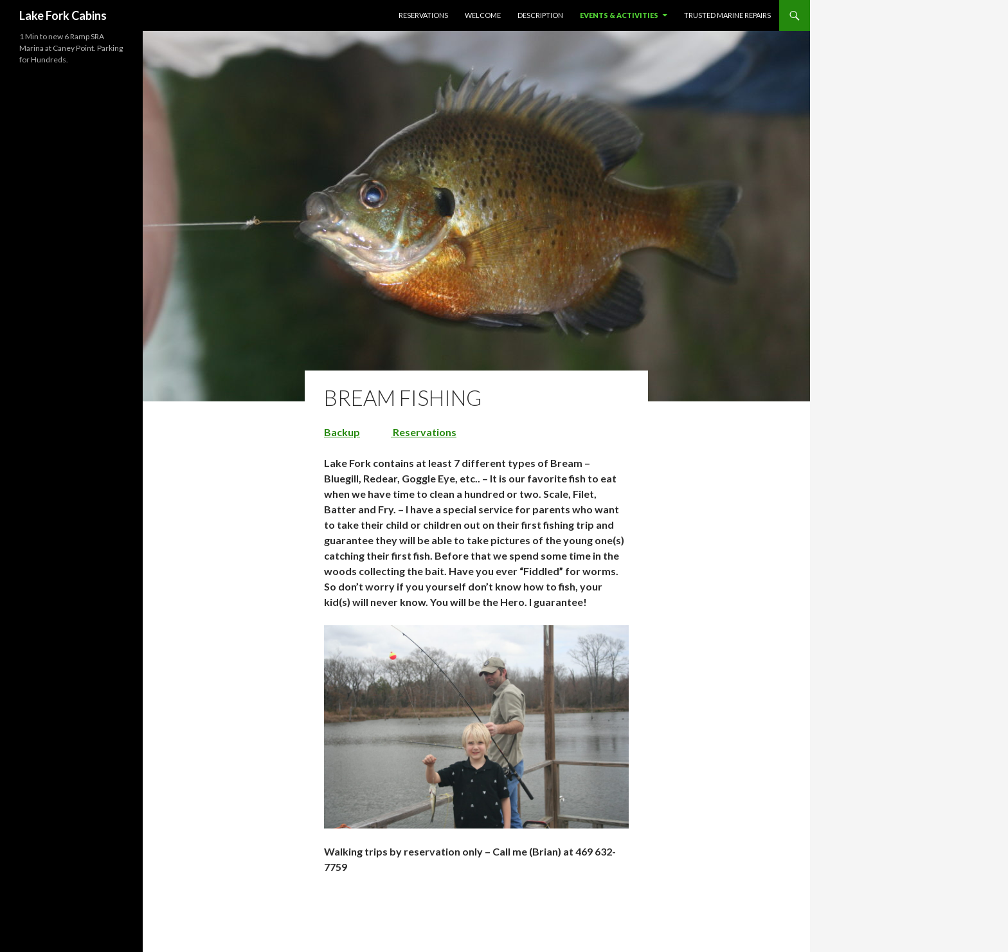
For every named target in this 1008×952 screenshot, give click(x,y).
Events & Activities (619, 15)
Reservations (423, 15)
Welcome (483, 15)
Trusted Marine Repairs (727, 15)
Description (540, 15)
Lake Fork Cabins (63, 15)
